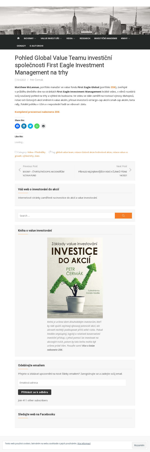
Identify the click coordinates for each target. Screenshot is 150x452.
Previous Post (47, 171)
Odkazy (21, 45)
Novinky (29, 38)
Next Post (102, 171)
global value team (65, 152)
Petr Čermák (36, 79)
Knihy (124, 38)
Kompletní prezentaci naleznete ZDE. (37, 111)
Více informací (83, 443)
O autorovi (36, 45)
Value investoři (50, 38)
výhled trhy (28, 155)
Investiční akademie (105, 38)
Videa (69, 38)
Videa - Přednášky (36, 152)
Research (85, 38)
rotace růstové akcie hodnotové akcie (93, 152)
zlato (37, 155)
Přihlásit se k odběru (34, 392)
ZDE (113, 87)
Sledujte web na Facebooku (36, 414)
